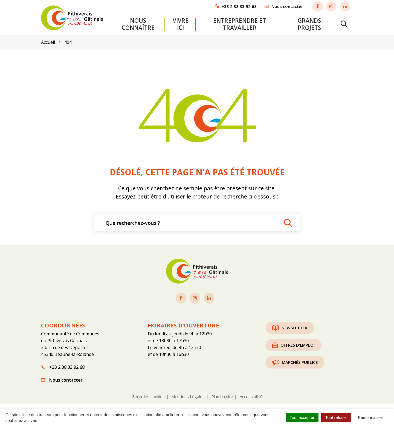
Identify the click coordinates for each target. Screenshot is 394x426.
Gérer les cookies (148, 396)
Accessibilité (251, 396)
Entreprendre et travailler (239, 23)
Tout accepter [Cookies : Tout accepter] (302, 417)
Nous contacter (62, 380)
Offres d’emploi (293, 345)
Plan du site (222, 396)
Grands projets (309, 23)
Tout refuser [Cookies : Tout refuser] (336, 417)
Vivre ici (181, 23)
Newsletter (289, 327)
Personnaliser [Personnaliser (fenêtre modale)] (370, 417)
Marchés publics (295, 362)
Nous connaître (138, 23)
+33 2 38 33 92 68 (63, 367)
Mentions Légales (188, 396)
